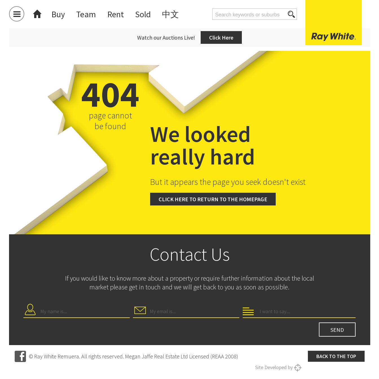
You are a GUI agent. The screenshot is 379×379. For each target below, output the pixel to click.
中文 (170, 14)
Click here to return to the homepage (213, 199)
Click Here (221, 37)
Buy (58, 14)
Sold (143, 14)
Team (86, 14)
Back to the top (336, 356)
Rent (115, 14)
